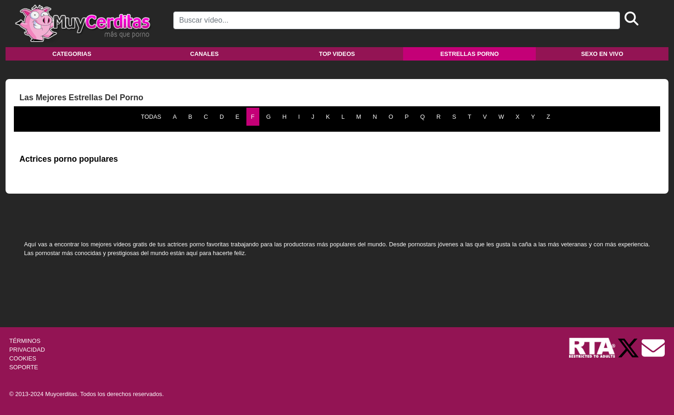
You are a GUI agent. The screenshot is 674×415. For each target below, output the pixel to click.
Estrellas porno (470, 53)
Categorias (71, 53)
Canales (204, 53)
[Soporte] (653, 347)
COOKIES (22, 358)
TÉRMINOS (25, 340)
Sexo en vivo (602, 53)
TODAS (151, 116)
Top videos (337, 53)
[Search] (396, 20)
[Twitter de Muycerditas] (629, 347)
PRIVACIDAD (27, 349)
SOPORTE (23, 367)
